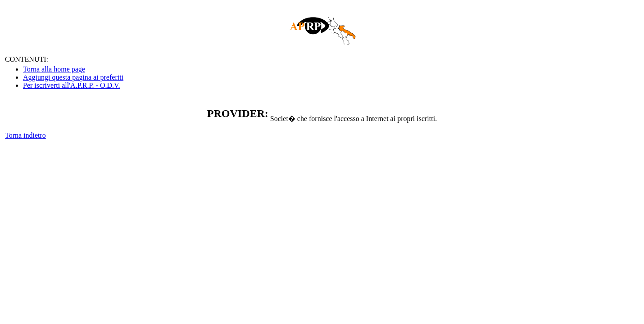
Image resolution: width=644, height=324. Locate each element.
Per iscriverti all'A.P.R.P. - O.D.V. (71, 85)
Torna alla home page (54, 69)
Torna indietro (25, 135)
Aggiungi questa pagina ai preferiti (73, 77)
